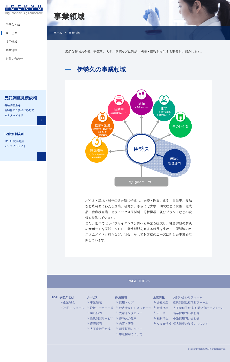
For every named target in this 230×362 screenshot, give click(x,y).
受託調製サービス (101, 318)
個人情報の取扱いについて (190, 324)
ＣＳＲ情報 (164, 324)
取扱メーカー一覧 (101, 308)
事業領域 (96, 302)
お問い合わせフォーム (187, 297)
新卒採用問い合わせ (186, 313)
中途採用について (130, 334)
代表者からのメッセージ (135, 308)
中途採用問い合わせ (186, 318)
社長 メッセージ (73, 308)
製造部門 (96, 313)
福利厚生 (162, 318)
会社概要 (162, 302)
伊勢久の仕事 (128, 318)
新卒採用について (130, 329)
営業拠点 (162, 308)
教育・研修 (126, 324)
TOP (55, 297)
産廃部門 (96, 324)
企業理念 (69, 302)
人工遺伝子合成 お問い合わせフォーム (198, 308)
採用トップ (126, 302)
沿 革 (161, 313)
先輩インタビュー (130, 313)
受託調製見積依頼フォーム (190, 302)
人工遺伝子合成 (100, 329)
